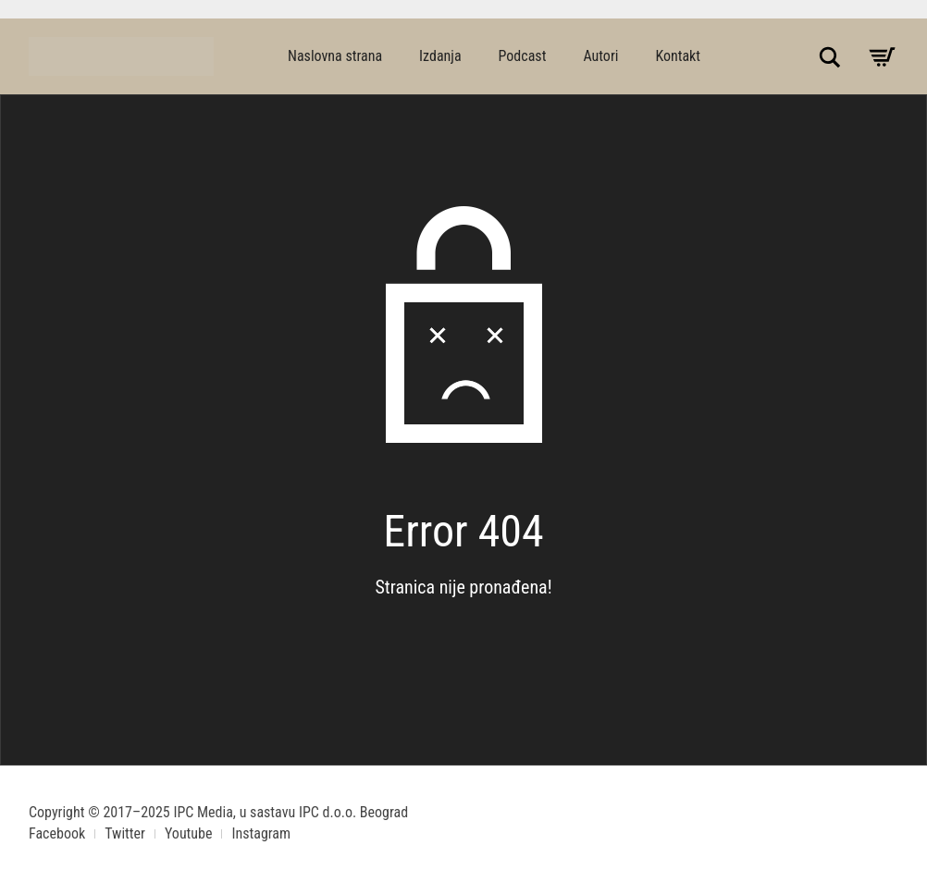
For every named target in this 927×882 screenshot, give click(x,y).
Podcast (523, 56)
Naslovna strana (335, 56)
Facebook (57, 833)
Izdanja (440, 56)
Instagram (260, 833)
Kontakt (677, 56)
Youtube (189, 833)
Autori (600, 56)
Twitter (125, 833)
